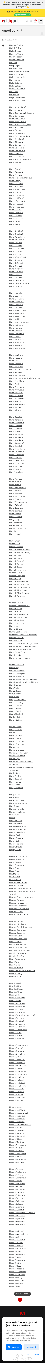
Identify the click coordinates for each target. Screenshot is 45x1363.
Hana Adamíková (17, 100)
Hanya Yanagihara (17, 699)
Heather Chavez (16, 885)
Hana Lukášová (16, 304)
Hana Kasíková (15, 215)
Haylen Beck (14, 835)
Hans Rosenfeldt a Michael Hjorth (24, 679)
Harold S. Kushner (17, 744)
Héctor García (15, 941)
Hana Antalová (15, 110)
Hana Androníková (17, 107)
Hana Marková (15, 328)
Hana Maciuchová (17, 316)
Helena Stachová (16, 1198)
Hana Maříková (16, 325)
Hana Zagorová (16, 508)
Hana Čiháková (16, 142)
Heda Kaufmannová (18, 947)
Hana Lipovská (15, 293)
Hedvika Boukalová (17, 953)
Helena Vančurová (17, 1221)
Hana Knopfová (16, 234)
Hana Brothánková (17, 122)
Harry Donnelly (16, 779)
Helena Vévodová (17, 1224)
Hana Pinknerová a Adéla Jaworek (24, 378)
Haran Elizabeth (16, 714)
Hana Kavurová (16, 218)
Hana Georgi (15, 181)
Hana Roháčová (16, 420)
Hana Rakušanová (17, 404)
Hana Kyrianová (16, 269)
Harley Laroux (15, 729)
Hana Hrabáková (16, 195)
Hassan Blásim (15, 820)
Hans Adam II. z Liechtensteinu (23, 646)
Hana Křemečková (17, 257)
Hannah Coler (15, 555)
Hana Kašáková (16, 213)
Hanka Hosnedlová (17, 528)
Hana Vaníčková (16, 472)
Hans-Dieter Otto (17, 652)
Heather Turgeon (17, 933)
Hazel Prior (14, 868)
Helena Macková (16, 1133)
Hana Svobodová (16, 452)
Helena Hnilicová (16, 1080)
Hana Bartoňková (17, 119)
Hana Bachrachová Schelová (21, 113)
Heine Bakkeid (15, 976)
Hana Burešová (16, 127)
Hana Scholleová (16, 423)
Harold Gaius (15, 738)
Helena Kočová (16, 1107)
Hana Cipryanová (17, 145)
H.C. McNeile (14, 874)
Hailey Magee (15, 51)
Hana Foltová (15, 169)
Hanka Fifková (15, 525)
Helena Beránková (17, 1027)
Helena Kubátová (17, 1119)
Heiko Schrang (15, 973)
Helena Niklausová (17, 1145)
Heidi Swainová (16, 968)
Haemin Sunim (16, 45)
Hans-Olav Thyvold (17, 673)
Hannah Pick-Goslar (18, 590)
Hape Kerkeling (16, 702)
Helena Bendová (16, 1021)
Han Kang (13, 531)
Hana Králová (15, 254)
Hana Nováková (16, 355)
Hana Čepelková (16, 139)
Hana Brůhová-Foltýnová (20, 124)
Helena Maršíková (17, 1136)
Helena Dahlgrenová (18, 1045)
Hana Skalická (15, 425)
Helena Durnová (16, 1051)
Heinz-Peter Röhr (17, 998)
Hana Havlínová (16, 183)
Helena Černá (15, 1032)
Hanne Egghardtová (18, 632)
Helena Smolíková (17, 1189)
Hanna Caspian (16, 546)
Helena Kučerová (16, 1122)
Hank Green (14, 541)
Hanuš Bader (15, 694)
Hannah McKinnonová (19, 584)
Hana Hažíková (16, 186)
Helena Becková (16, 1018)
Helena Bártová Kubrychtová (22, 1015)
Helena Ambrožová (17, 1006)
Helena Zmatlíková (17, 1248)
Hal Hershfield (15, 68)
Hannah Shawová (17, 611)
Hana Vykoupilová (17, 496)
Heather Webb (15, 936)
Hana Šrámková (16, 440)
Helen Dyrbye (15, 1263)
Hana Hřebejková (17, 201)
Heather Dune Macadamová (22, 897)
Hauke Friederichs (17, 829)
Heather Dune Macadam (20, 888)
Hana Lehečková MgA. (19, 283)
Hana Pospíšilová (16, 381)
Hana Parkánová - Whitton (21, 369)
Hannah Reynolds (17, 596)
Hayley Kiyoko (15, 847)
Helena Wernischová (18, 1234)
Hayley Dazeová (16, 838)
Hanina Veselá (15, 522)
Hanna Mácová (16, 626)
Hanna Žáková (15, 629)
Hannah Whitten (16, 620)
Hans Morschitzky (17, 670)
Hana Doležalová (16, 148)
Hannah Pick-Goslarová (19, 593)
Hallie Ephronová (16, 86)
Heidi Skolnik (15, 965)
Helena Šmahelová (17, 1186)
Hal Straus (13, 92)
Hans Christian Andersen (20, 649)
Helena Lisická (15, 1127)
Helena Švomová (16, 1207)
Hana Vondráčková (17, 487)
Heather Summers (17, 930)
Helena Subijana (16, 1201)
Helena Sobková (16, 1192)
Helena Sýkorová (16, 1210)
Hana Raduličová (16, 398)
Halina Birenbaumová (19, 71)
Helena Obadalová (17, 1153)
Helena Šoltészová (17, 1195)
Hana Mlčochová (16, 339)
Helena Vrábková (16, 1231)
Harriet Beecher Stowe (19, 753)
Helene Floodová (16, 1269)
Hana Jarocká (15, 210)
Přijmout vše (13, 1347)
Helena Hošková (16, 1089)
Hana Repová (15, 407)
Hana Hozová (15, 192)
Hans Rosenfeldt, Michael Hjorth (23, 682)
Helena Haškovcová (18, 1074)
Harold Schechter (17, 741)
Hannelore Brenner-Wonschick (23, 635)
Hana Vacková (15, 466)
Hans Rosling (15, 685)
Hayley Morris (15, 849)
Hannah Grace (15, 567)
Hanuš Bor (14, 697)
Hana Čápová (15, 130)
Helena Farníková (17, 1062)
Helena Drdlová (16, 1048)
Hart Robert (14, 806)
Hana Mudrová (15, 345)
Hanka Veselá (15, 534)
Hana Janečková (16, 207)
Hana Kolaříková (16, 240)
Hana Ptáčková (16, 395)
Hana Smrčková (16, 437)
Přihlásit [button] (31, 21)
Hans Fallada (15, 655)
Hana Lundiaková (17, 307)
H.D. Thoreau (15, 879)
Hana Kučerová (16, 263)
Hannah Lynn (15, 578)
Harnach (13, 732)
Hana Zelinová (15, 511)
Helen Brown (15, 1251)
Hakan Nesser (15, 57)
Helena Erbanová (17, 1060)
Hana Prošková (16, 393)
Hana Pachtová (16, 364)
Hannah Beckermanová (19, 549)
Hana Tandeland (16, 455)
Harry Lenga (14, 785)
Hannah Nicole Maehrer (19, 587)
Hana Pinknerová (17, 375)
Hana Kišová (14, 221)
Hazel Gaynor (15, 862)
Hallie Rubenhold (17, 89)
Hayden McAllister (17, 832)
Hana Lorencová (16, 299)
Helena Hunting (16, 1094)
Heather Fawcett (16, 900)
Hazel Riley (14, 871)
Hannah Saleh (15, 608)
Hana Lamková (16, 272)
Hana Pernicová (16, 372)
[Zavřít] (42, 2)
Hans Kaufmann (16, 665)
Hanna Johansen (16, 623)
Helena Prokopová (17, 1172)
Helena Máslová (16, 1139)
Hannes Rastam (16, 637)
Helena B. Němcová (18, 1030)
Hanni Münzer (15, 640)
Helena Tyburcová (17, 1218)
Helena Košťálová (17, 1110)
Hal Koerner (14, 80)
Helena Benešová (17, 1024)
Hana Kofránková (17, 237)
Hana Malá (14, 319)
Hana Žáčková (15, 505)
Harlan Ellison (15, 727)
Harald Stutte (15, 708)
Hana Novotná (15, 358)
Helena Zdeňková (17, 1240)
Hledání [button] (27, 21)
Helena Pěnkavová (17, 1159)
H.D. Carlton (14, 877)
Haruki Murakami (17, 812)
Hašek (12, 818)
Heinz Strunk (15, 1001)
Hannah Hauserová (17, 570)
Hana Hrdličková (16, 198)
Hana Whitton (15, 499)
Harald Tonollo (15, 711)
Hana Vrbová (15, 490)
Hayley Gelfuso (15, 841)
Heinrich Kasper (16, 989)
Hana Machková (16, 313)
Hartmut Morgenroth (18, 803)
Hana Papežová (16, 366)
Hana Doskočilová (17, 151)
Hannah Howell (16, 573)
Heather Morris (16, 921)
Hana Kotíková (15, 251)
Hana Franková (16, 172)
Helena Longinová (17, 1130)
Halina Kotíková (16, 74)
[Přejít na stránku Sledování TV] (22, 13)
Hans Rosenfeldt (16, 676)
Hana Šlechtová (16, 434)
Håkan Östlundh (16, 60)
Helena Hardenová (17, 1071)
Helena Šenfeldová (17, 1178)
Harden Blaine (15, 717)
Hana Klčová (14, 224)
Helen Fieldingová (17, 1280)
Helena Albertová (17, 1003)
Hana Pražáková (16, 387)
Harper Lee (14, 747)
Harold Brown (15, 735)
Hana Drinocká (16, 153)
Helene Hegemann (17, 1272)
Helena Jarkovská (17, 1097)
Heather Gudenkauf (18, 906)
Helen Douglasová (17, 1260)
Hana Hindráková (17, 189)
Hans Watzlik (15, 688)
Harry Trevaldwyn (17, 800)
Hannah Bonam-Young (19, 552)
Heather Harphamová (19, 909)
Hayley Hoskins (16, 844)
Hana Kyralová (15, 266)
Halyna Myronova (17, 97)
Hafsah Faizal (15, 48)
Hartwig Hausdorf (17, 809)
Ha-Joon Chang (16, 54)
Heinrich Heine (16, 986)
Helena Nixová (15, 1148)
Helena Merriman (17, 1142)
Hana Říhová (15, 410)
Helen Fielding (15, 1277)
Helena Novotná (16, 1151)
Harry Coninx (15, 776)
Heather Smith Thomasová (21, 927)
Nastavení (31, 1347)
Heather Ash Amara (18, 882)
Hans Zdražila (15, 691)
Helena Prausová (16, 1169)
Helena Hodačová (17, 1083)
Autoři (9, 40)
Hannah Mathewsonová (19, 581)
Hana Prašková (16, 384)
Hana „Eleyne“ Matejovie (20, 159)
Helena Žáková (16, 1237)
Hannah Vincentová (18, 617)
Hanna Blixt (14, 544)
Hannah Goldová (16, 564)
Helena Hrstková (16, 1091)
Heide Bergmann (17, 959)
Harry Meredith (16, 788)
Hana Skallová (15, 428)
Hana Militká (15, 336)
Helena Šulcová (16, 1204)
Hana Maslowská (16, 334)
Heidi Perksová (16, 962)
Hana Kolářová (15, 243)
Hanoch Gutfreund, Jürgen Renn (24, 643)
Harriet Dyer (14, 758)
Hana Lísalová (15, 296)
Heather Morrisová (17, 924)
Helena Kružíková (17, 1116)
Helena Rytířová (16, 1175)
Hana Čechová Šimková (19, 136)
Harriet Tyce (14, 773)
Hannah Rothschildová (19, 606)
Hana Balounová (16, 116)
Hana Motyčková (16, 342)
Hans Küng (14, 667)
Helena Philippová (17, 1162)
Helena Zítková (16, 1243)
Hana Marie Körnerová (19, 322)
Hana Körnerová (16, 248)
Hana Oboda (15, 361)
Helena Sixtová (15, 1181)
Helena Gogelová (16, 1068)
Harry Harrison (15, 782)
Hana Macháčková (17, 310)
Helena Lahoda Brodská (20, 1124)
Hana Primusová (16, 390)
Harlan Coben (15, 720)
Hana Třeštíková (16, 460)
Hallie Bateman (16, 83)
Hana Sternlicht (16, 446)
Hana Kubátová (16, 260)
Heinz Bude (14, 995)
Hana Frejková (15, 175)
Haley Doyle (14, 65)
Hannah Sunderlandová (19, 614)
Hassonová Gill (15, 823)
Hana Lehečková (16, 280)
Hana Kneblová (16, 231)
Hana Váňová (15, 482)
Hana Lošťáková (16, 302)
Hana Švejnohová (17, 449)
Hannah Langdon (17, 576)
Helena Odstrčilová (17, 1156)
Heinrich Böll (15, 983)
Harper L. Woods (16, 750)
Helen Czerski (15, 1257)
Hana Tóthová (15, 457)
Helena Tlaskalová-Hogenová (22, 1213)
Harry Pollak (14, 794)
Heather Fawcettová (18, 903)
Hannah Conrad (16, 558)
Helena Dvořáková (17, 1054)
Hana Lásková (15, 277)
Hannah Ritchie (16, 603)
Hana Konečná (15, 245)
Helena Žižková (16, 1245)
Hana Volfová (15, 485)
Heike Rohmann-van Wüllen (22, 970)
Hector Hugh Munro (18, 944)
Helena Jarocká (16, 1100)
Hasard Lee (14, 815)
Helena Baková (16, 1009)
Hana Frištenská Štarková (20, 178)
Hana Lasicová (15, 274)
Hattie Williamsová (17, 826)
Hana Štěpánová (16, 443)
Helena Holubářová (17, 1086)
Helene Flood (15, 1266)
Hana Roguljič (15, 417)
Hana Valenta (15, 469)
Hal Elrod (13, 62)
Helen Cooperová (17, 1254)
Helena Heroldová (17, 1077)
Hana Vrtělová (15, 493)
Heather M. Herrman (18, 914)
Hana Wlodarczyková (18, 502)
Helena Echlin (15, 1057)
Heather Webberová (18, 939)
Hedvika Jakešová (17, 956)
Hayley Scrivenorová (18, 856)
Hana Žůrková (15, 516)
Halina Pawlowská (17, 77)
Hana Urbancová (16, 463)
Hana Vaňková (15, 479)
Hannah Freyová (16, 561)
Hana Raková (15, 401)
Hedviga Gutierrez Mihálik (21, 950)
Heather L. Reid (16, 911)
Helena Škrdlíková (17, 1183)
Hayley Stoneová (16, 859)
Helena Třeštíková (17, 1215)
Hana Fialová (15, 162)
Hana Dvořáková (16, 156)
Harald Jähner (15, 705)
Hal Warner (14, 94)
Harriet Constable (17, 756)
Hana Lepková (15, 286)
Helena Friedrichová (18, 1065)
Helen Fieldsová (16, 1283)
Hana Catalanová (17, 133)
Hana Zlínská (15, 514)
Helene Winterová (17, 1274)
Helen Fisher (15, 1286)
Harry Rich (14, 797)
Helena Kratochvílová (18, 1113)
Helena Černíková (17, 1035)
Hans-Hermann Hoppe (19, 658)
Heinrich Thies (15, 992)
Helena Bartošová (17, 1012)
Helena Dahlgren (16, 1038)
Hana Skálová (15, 431)
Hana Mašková (15, 331)
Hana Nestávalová (17, 348)
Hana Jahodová (16, 204)
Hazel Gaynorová (16, 865)
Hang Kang (14, 519)
